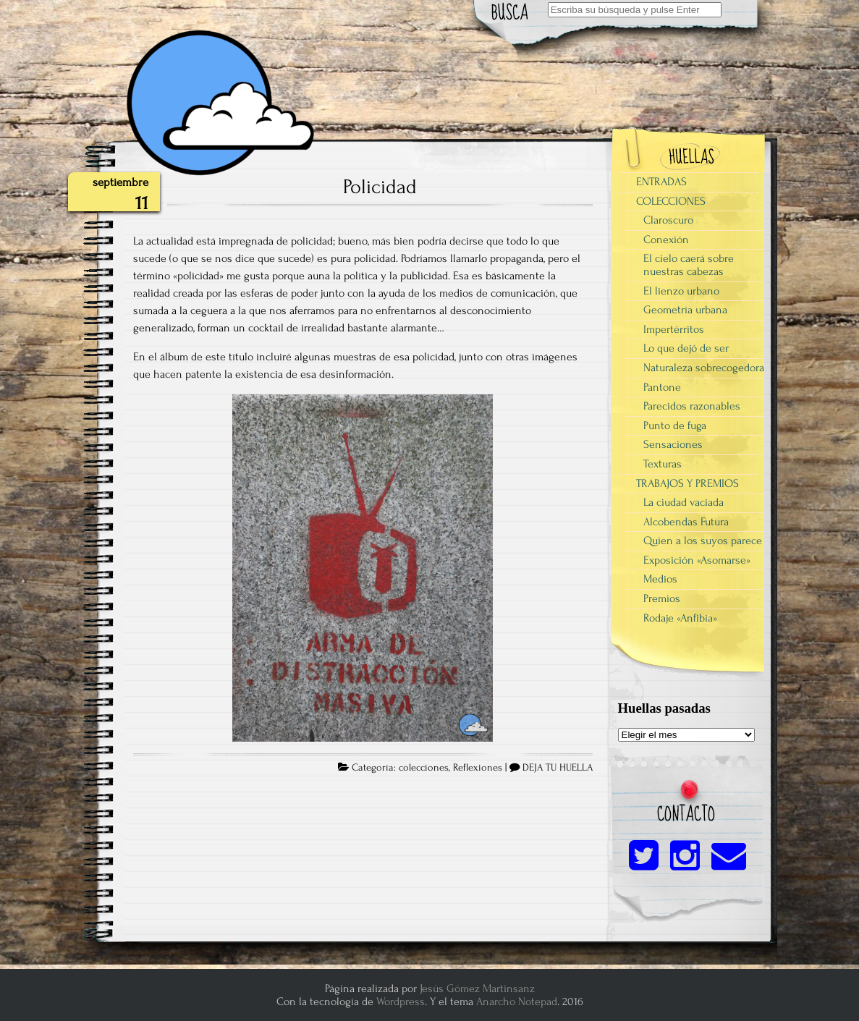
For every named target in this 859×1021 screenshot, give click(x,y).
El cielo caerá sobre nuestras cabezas (688, 265)
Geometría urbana (685, 309)
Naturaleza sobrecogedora (703, 367)
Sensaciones (673, 444)
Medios (660, 578)
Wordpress (400, 1001)
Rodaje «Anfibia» (680, 617)
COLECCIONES (671, 201)
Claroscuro (668, 219)
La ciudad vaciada (683, 502)
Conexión (666, 239)
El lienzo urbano (681, 290)
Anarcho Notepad (516, 1001)
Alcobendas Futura (686, 521)
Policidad (380, 186)
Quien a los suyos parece (702, 540)
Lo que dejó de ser (686, 348)
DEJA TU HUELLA (557, 768)
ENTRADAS (661, 181)
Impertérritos (673, 329)
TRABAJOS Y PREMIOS (687, 483)
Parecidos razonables (691, 405)
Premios (661, 598)
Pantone (662, 387)
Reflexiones (477, 768)
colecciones (424, 768)
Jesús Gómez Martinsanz (477, 988)
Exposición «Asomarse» (696, 560)
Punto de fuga (674, 425)
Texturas (662, 463)
